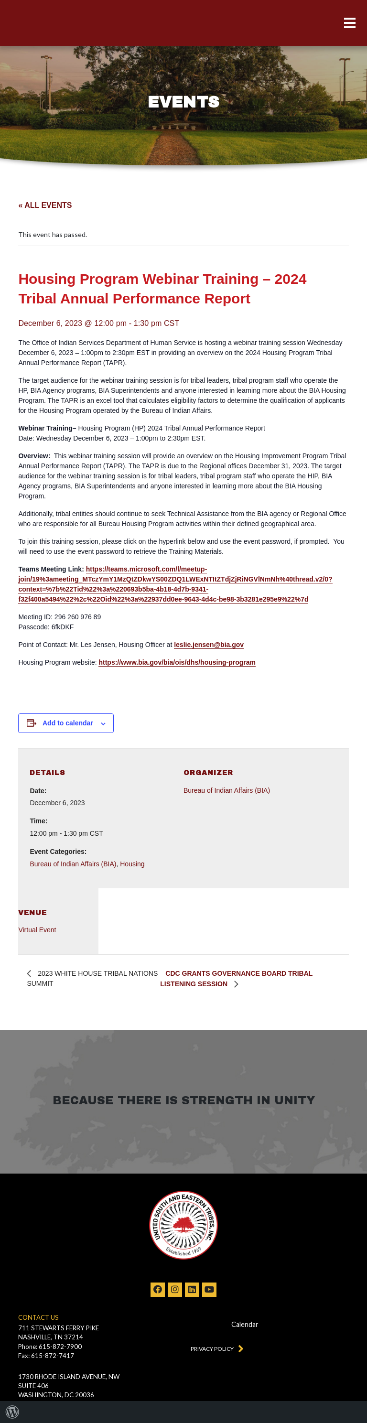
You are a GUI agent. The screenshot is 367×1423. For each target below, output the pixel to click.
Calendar (245, 1324)
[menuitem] (12, 1412)
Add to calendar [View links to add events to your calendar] (68, 723)
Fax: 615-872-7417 (46, 1355)
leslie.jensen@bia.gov (209, 644)
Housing (132, 864)
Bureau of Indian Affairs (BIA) (73, 864)
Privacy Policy (215, 1348)
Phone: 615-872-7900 (50, 1346)
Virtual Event (37, 930)
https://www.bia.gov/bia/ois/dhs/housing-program (177, 662)
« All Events (45, 205)
